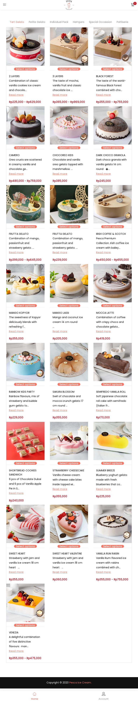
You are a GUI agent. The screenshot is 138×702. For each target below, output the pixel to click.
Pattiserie (122, 22)
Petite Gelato (37, 22)
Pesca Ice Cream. (80, 684)
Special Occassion (100, 22)
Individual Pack (59, 22)
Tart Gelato (17, 22)
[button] (132, 4)
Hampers (78, 22)
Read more (16, 95)
